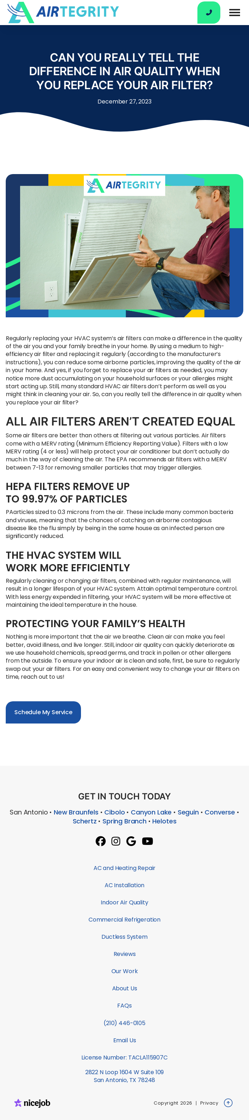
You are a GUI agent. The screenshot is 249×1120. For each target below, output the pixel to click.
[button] (235, 12)
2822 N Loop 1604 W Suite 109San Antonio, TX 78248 (124, 1076)
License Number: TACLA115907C (124, 1057)
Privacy (209, 1103)
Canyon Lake (151, 812)
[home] (61, 12)
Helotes (164, 821)
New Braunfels (76, 812)
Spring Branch (124, 821)
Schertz (85, 821)
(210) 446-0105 (124, 1023)
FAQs (124, 1005)
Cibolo (114, 812)
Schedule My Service (43, 712)
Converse (220, 812)
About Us (124, 988)
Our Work (124, 971)
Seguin (188, 812)
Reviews (125, 954)
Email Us (124, 1040)
